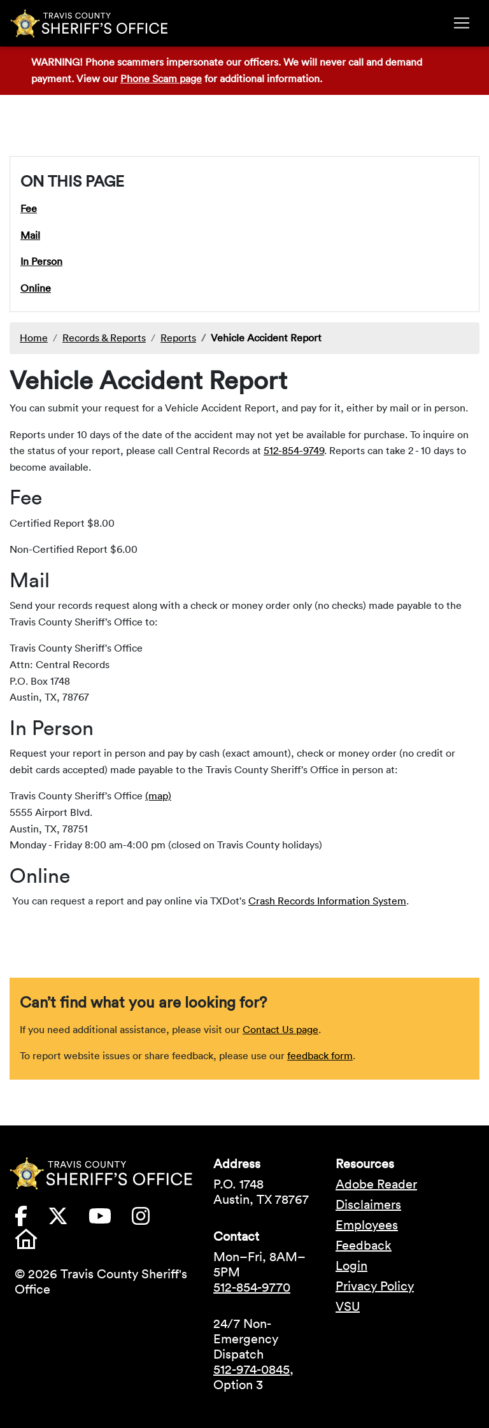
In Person (41, 261)
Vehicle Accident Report (266, 337)
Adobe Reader (376, 1184)
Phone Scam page (161, 78)
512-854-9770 (251, 1287)
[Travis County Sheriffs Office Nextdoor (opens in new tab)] (36, 1242)
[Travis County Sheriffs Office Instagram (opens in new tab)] (151, 1219)
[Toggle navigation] (461, 23)
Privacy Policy (375, 1286)
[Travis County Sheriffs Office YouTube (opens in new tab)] (110, 1219)
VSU (348, 1306)
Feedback (364, 1245)
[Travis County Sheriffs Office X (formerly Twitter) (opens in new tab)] (68, 1219)
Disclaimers (368, 1204)
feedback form (320, 1055)
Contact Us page (280, 1029)
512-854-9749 (294, 450)
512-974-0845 (251, 1369)
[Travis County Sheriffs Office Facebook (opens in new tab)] (31, 1219)
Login (351, 1265)
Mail (30, 235)
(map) (158, 795)
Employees (367, 1224)
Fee (28, 208)
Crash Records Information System (327, 900)
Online (35, 288)
